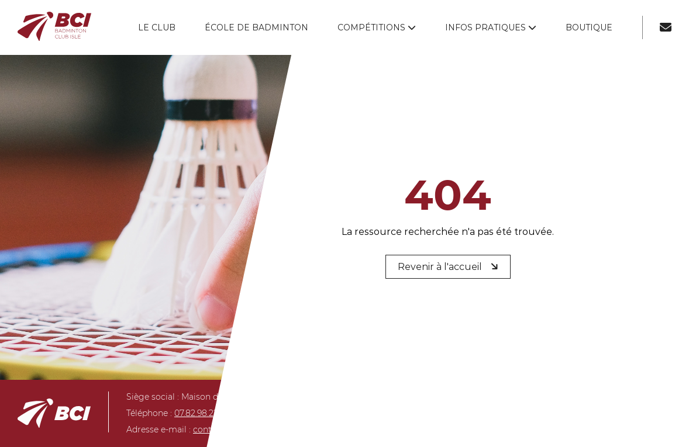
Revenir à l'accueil (449, 266)
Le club (156, 27)
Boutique (589, 27)
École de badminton (256, 27)
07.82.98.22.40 (202, 413)
